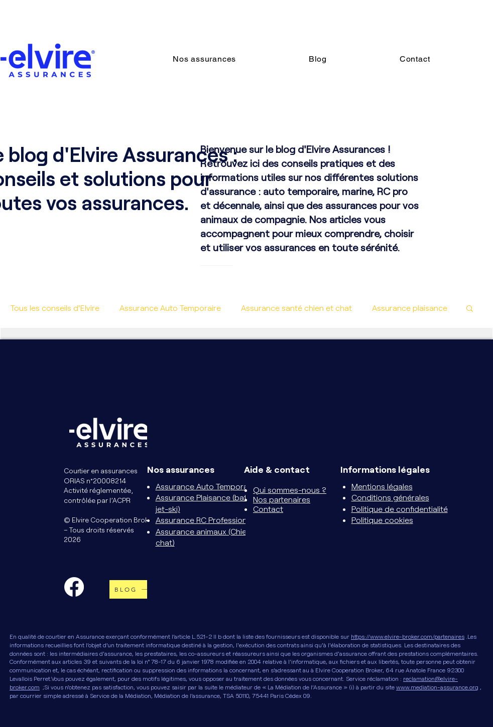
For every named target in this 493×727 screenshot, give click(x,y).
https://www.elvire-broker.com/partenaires (407, 636)
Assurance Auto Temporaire (170, 307)
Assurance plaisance (409, 307)
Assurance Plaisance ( (195, 497)
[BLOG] (134, 589)
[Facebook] (74, 587)
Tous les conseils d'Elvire (55, 307)
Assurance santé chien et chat (296, 307)
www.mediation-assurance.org (437, 686)
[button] (234, 59)
